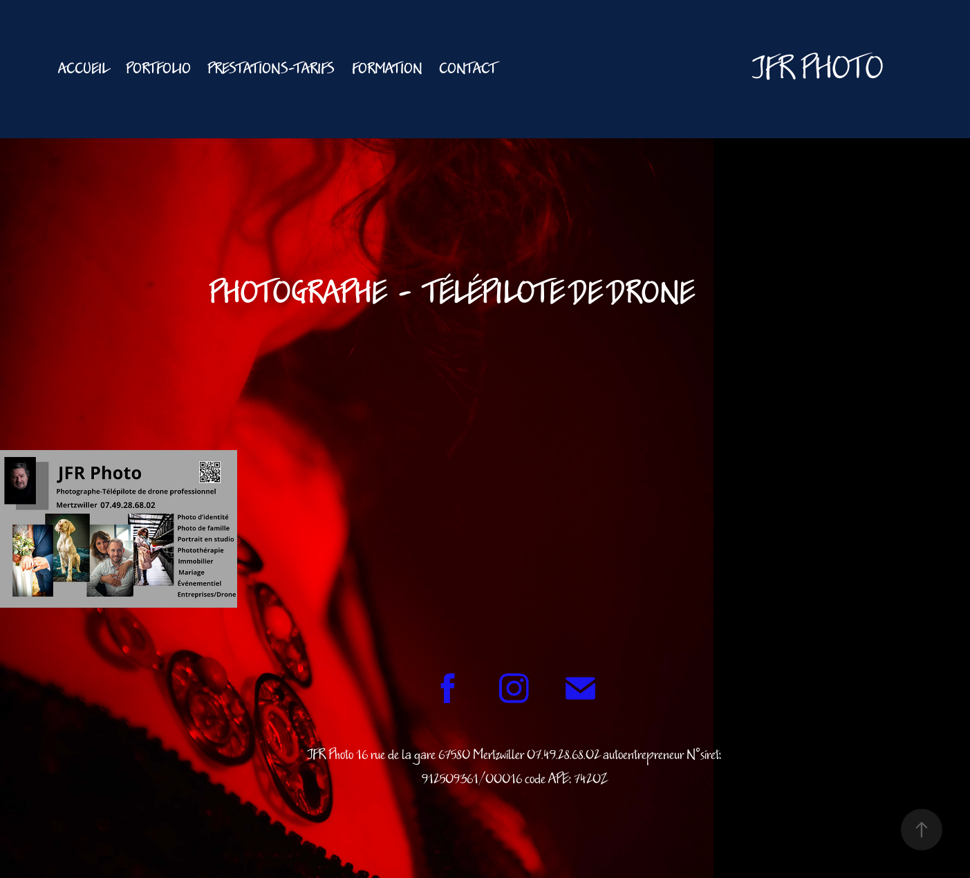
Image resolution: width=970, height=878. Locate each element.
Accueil (83, 69)
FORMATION (387, 69)
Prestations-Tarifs (271, 69)
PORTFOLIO (158, 69)
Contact (467, 69)
